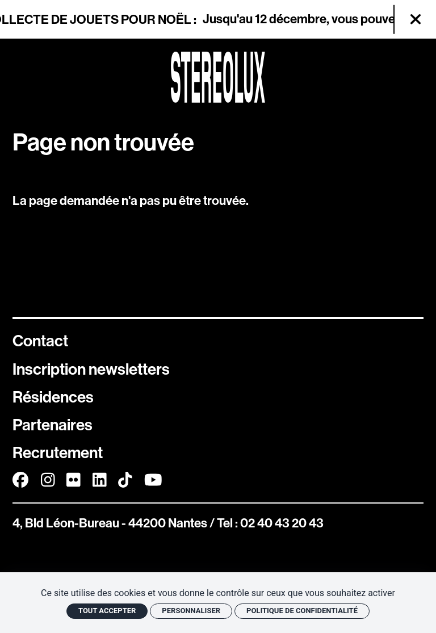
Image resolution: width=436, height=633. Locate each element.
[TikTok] (125, 480)
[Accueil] (218, 77)
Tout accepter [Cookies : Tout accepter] (107, 610)
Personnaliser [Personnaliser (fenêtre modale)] (191, 610)
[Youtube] (153, 480)
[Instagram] (48, 480)
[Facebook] (20, 480)
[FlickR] (73, 480)
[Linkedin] (100, 480)
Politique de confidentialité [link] (302, 610)
